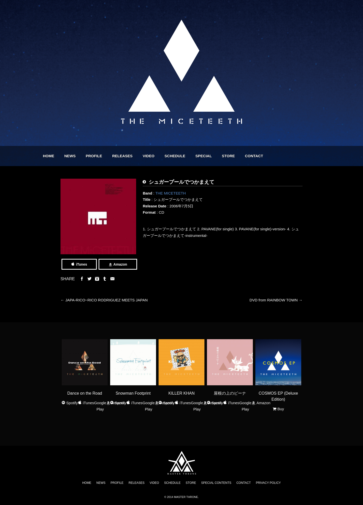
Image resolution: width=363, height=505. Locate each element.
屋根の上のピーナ (230, 393)
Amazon (120, 264)
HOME (77, 156)
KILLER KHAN (181, 393)
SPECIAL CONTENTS (216, 483)
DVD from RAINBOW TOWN (276, 300)
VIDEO (177, 156)
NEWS (98, 156)
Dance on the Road (84, 393)
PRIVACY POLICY (268, 483)
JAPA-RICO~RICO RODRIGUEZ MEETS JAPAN (104, 300)
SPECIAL (232, 156)
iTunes (81, 264)
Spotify (72, 403)
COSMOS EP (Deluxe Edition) (278, 396)
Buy (281, 409)
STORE (256, 156)
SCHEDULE (203, 156)
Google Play (100, 406)
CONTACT (283, 156)
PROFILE (122, 156)
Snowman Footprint (133, 393)
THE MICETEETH (170, 193)
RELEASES (151, 156)
